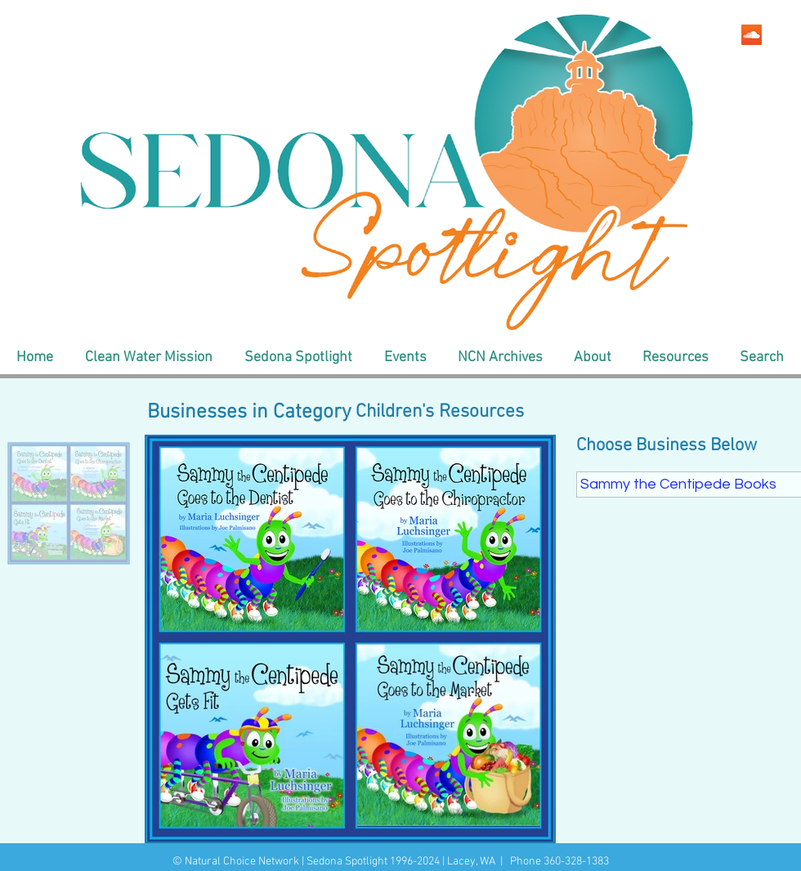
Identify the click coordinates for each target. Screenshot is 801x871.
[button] (148, 357)
